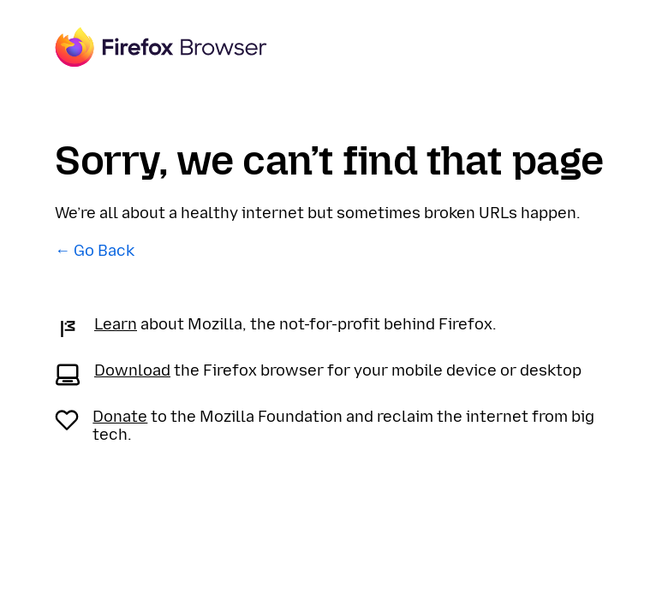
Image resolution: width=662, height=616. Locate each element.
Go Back (104, 250)
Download (132, 370)
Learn (115, 324)
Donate (119, 416)
